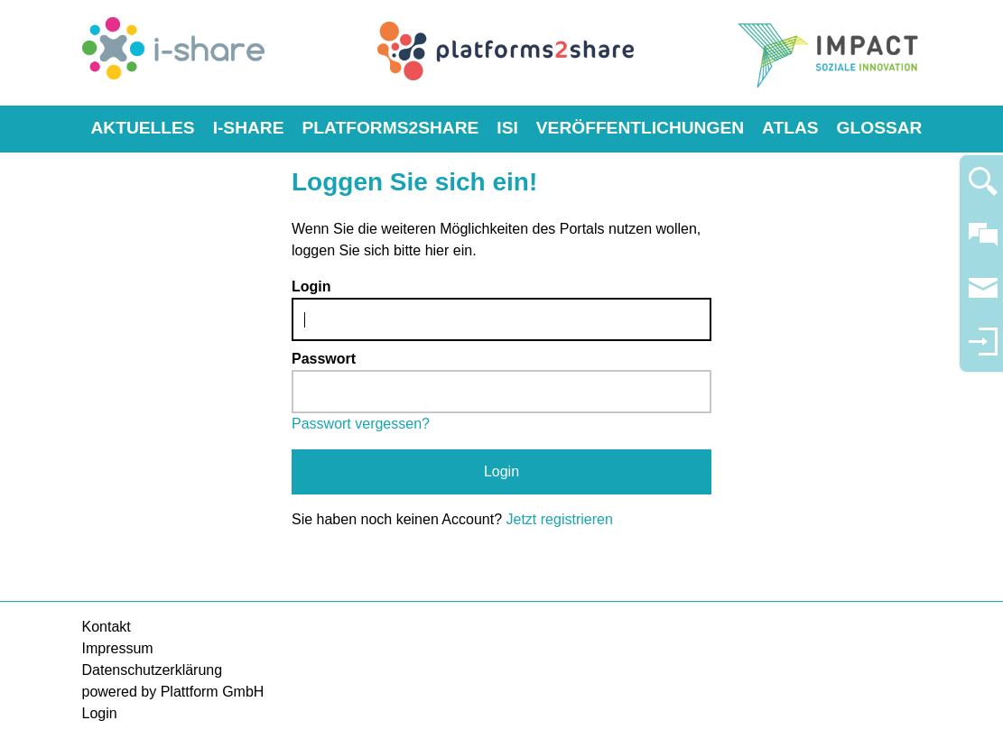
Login (311, 286)
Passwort (324, 358)
